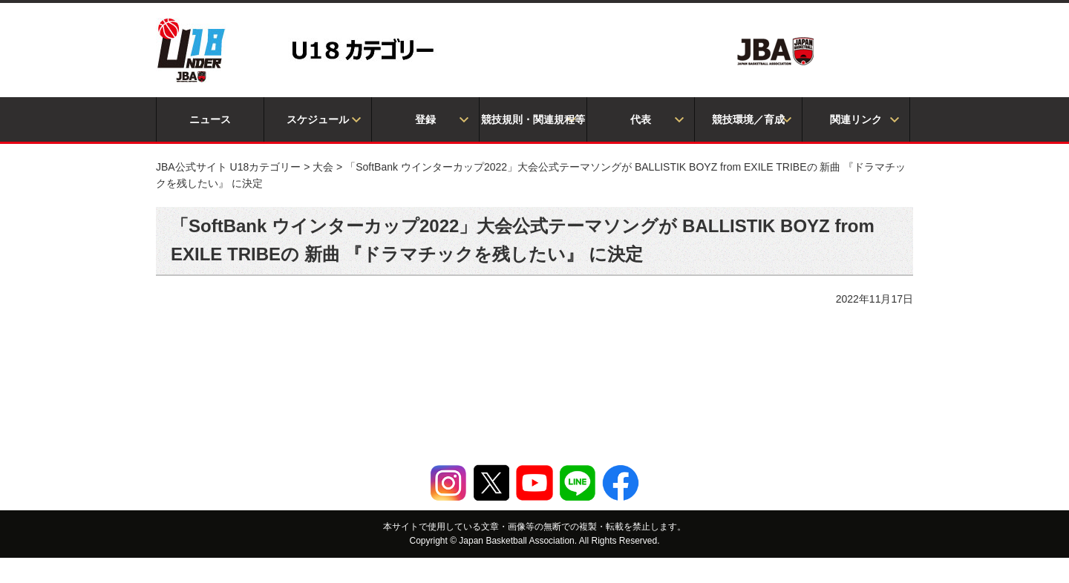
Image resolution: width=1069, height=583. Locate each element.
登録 (425, 119)
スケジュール (318, 119)
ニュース (210, 119)
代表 (640, 119)
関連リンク (856, 119)
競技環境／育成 (748, 119)
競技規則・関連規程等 (533, 119)
